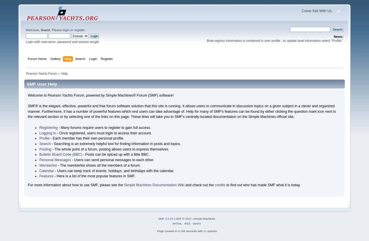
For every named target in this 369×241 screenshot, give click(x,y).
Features (46, 176)
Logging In (47, 133)
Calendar (46, 171)
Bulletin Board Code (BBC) (60, 154)
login (66, 30)
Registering (48, 128)
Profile (44, 138)
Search (45, 144)
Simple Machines (204, 218)
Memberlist (48, 165)
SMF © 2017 (184, 218)
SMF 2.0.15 (165, 218)
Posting (45, 149)
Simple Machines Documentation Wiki (154, 185)
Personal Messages (55, 160)
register (79, 30)
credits (220, 185)
